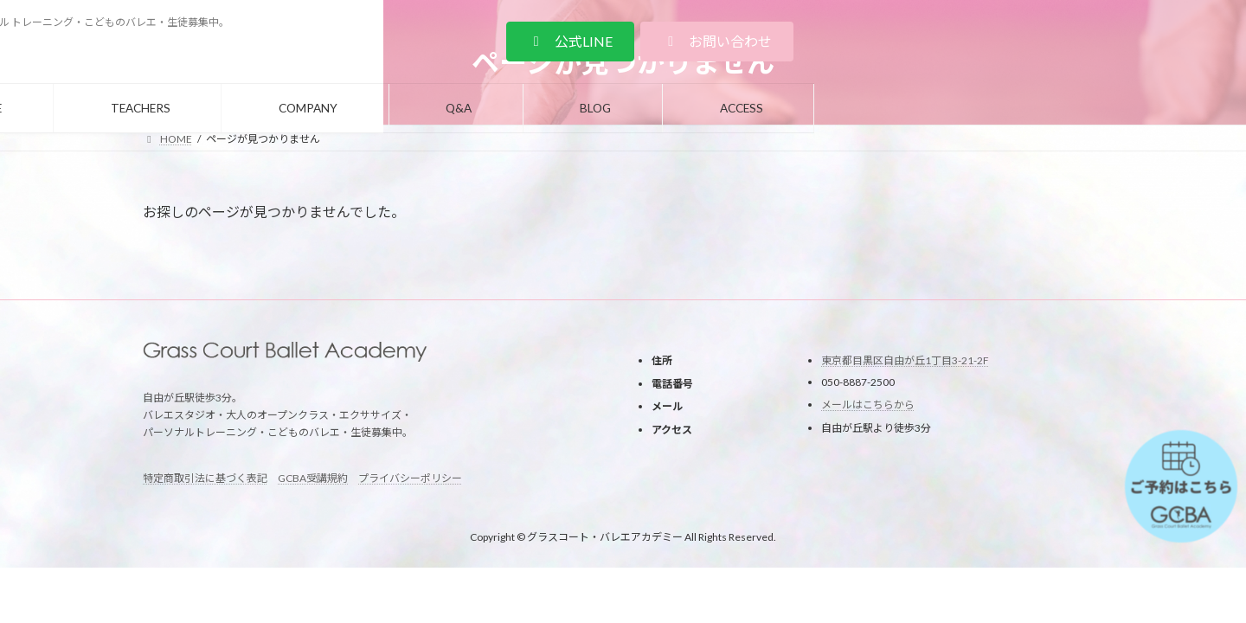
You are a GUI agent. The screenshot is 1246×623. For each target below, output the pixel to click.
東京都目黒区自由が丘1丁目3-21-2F (905, 360)
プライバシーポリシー (410, 478)
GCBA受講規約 (313, 478)
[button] (1001, 41)
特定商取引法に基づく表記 (205, 478)
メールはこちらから (868, 404)
